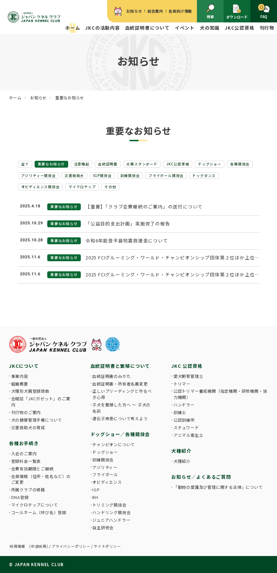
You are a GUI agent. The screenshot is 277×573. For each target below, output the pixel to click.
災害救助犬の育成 (28, 427)
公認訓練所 (184, 420)
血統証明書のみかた (111, 376)
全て (25, 164)
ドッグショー (209, 164)
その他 (110, 186)
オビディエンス (107, 482)
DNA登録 (20, 497)
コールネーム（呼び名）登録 (38, 512)
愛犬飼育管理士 (188, 376)
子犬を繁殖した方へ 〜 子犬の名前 (121, 408)
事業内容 (19, 376)
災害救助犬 (74, 175)
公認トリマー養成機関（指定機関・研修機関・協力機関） (220, 394)
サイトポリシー (107, 546)
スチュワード (186, 427)
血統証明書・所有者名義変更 (120, 384)
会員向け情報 (180, 11)
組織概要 (19, 384)
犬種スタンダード (141, 164)
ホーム (72, 27)
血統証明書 (108, 164)
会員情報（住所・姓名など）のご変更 (41, 479)
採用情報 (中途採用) (29, 546)
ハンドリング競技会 (111, 512)
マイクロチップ (82, 186)
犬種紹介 (181, 461)
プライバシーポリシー (71, 546)
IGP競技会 (102, 175)
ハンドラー (184, 405)
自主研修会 (103, 527)
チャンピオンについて (113, 444)
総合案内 (155, 11)
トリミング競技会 (109, 505)
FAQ (264, 11)
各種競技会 (240, 164)
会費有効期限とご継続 (32, 468)
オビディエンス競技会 (40, 186)
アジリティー (105, 467)
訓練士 (179, 412)
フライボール (105, 474)
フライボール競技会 (166, 175)
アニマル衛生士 (188, 435)
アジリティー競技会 (38, 175)
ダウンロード (237, 12)
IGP (95, 489)
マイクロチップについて (34, 505)
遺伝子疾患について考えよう (120, 418)
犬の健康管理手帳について (36, 420)
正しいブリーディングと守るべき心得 (121, 394)
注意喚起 (81, 164)
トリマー (181, 384)
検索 (210, 11)
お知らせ (134, 11)
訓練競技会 (130, 175)
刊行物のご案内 (26, 412)
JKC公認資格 (177, 164)
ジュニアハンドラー (111, 520)
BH (95, 497)
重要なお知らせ (51, 164)
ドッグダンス (204, 175)
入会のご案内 (24, 453)
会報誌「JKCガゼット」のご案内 (40, 402)
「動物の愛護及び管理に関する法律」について (218, 487)
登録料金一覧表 (26, 461)
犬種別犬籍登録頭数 (30, 391)
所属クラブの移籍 (28, 489)
